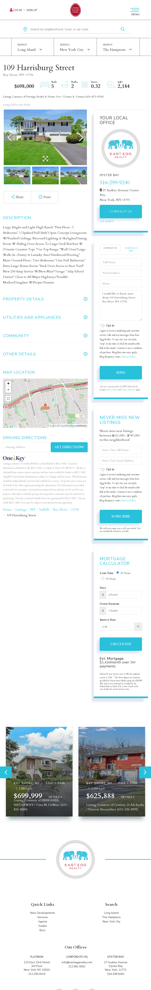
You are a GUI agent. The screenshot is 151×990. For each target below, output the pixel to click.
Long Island (26, 49)
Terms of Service (128, 389)
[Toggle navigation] (134, 10)
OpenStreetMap (67, 425)
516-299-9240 (115, 182)
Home (7, 509)
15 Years (109, 579)
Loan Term (106, 573)
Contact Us (120, 211)
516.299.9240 (115, 974)
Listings (21, 509)
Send (120, 373)
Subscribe (120, 516)
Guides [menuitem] (42, 926)
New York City (72, 49)
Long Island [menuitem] (111, 913)
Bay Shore (60, 509)
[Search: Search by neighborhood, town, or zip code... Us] (75, 29)
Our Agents (106, 221)
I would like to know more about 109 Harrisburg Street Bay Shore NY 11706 (121, 305)
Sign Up (31, 10)
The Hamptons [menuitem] (111, 917)
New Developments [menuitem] (42, 913)
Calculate (120, 644)
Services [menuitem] (42, 917)
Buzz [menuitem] (43, 930)
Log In (17, 10)
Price (103, 588)
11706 (75, 509)
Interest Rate (108, 620)
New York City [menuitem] (111, 921)
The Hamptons (114, 49)
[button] (122, 29)
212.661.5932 (76, 966)
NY (32, 509)
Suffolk (44, 509)
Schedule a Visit (131, 249)
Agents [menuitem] (42, 921)
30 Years (123, 573)
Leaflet (53, 425)
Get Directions (69, 447)
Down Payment (109, 604)
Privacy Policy (129, 356)
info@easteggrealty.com (77, 962)
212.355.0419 (36, 974)
